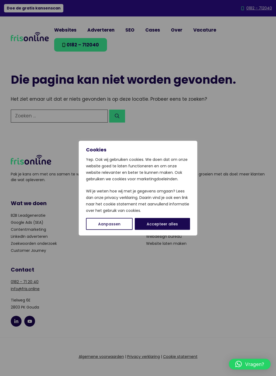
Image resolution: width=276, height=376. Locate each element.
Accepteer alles (162, 223)
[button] (250, 364)
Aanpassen (109, 223)
